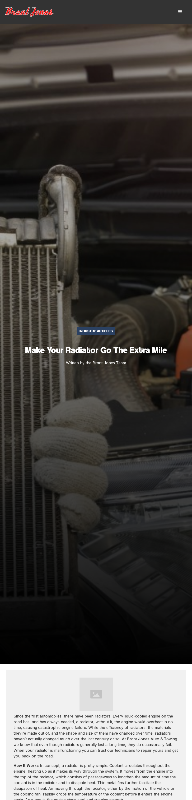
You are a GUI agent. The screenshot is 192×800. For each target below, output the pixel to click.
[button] (180, 12)
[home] (34, 12)
